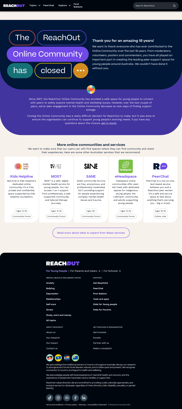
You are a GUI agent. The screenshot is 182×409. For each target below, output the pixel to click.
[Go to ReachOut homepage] (14, 14)
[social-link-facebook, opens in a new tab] (75, 397)
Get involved (99, 332)
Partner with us (101, 343)
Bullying (50, 288)
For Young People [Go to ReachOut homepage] (12, 4)
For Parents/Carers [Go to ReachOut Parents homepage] (35, 4)
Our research (53, 337)
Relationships (53, 299)
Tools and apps (101, 299)
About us (156, 4)
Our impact (52, 343)
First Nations (78, 14)
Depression (52, 293)
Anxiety (50, 283)
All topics (51, 320)
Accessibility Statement (97, 405)
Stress (49, 309)
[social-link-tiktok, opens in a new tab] (49, 397)
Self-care (51, 304)
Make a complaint (102, 348)
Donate (97, 337)
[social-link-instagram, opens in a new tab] (58, 397)
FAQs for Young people (105, 304)
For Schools (112, 271)
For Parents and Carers (85, 271)
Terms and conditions (54, 405)
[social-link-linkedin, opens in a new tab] (83, 397)
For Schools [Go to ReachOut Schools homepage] (54, 4)
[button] (34, 14)
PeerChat (48, 14)
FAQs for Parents (102, 309)
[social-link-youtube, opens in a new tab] (66, 397)
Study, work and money (58, 315)
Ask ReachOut (100, 283)
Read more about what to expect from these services (91, 232)
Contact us (52, 348)
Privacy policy (71, 405)
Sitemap (82, 405)
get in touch (109, 123)
